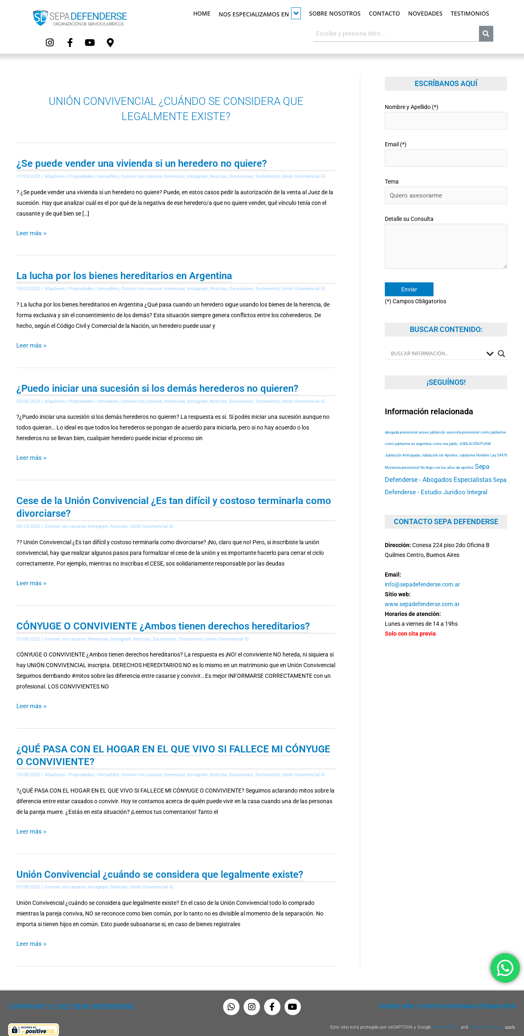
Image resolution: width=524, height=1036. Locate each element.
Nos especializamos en (260, 13)
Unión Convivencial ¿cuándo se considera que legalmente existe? (159, 866)
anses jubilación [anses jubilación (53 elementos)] (432, 422)
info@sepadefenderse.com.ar (422, 573)
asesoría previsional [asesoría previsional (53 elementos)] (463, 422)
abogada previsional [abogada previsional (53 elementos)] (401, 422)
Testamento (267, 174)
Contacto (384, 13)
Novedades (425, 13)
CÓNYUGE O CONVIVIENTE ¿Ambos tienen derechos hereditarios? (163, 620)
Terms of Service (486, 1018)
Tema (446, 185)
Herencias (174, 174)
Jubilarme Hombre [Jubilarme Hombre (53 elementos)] (474, 445)
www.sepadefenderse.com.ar (422, 593)
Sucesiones (241, 174)
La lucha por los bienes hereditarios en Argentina (124, 273)
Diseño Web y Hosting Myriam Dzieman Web (452, 998)
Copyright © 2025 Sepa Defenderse (64, 998)
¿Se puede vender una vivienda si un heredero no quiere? (141, 162)
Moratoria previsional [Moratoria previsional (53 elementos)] (402, 457)
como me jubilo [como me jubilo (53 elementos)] (445, 433)
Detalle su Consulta (446, 235)
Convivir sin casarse (141, 174)
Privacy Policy (445, 1018)
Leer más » (30, 231)
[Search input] (436, 343)
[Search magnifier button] (501, 343)
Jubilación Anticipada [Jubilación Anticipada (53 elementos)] (402, 445)
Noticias (218, 174)
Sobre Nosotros (335, 13)
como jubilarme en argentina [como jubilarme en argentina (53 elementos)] (408, 433)
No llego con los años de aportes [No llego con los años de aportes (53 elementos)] (447, 457)
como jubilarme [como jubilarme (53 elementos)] (493, 422)
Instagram (197, 174)
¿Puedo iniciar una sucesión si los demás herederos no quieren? (157, 385)
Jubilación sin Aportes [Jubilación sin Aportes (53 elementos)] (439, 445)
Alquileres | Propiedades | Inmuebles (82, 174)
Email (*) (446, 150)
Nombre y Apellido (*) (446, 114)
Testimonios (470, 13)
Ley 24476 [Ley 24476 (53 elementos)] (498, 445)
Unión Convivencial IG (303, 174)
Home (201, 13)
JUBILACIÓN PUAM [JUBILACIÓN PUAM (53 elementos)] (475, 433)
